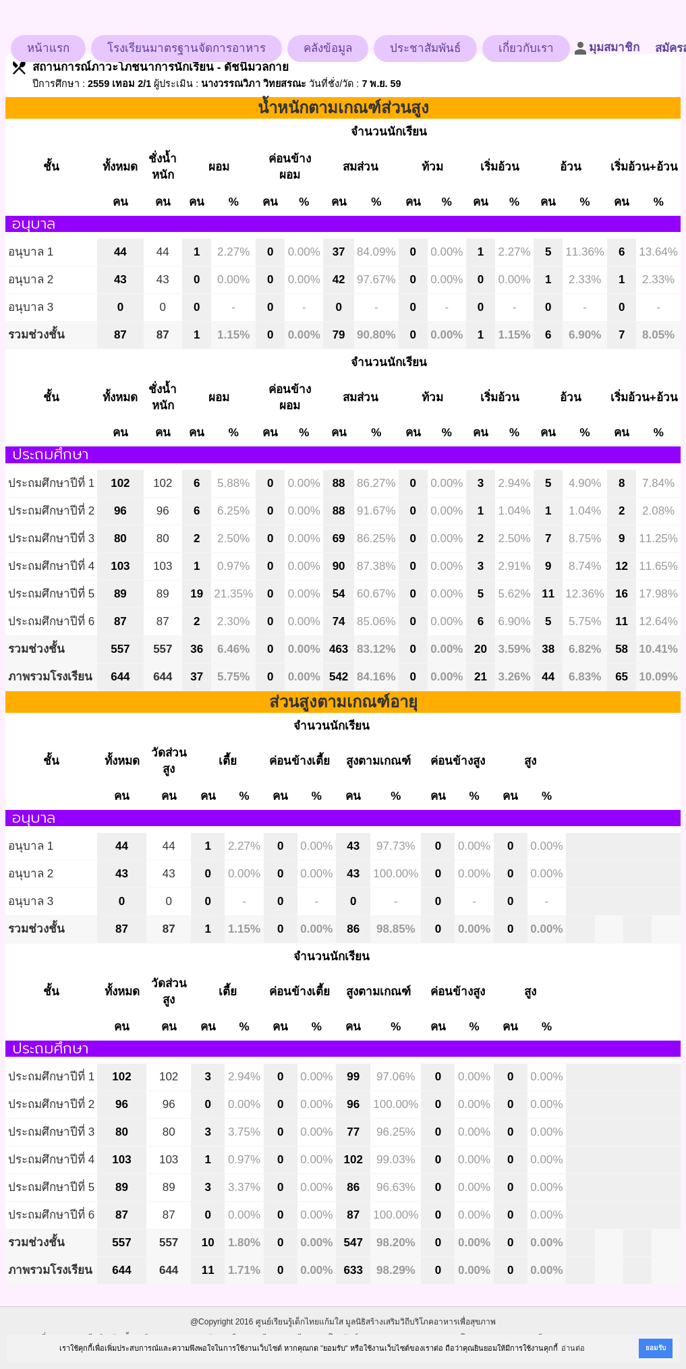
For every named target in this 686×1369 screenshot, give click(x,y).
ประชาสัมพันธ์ (425, 48)
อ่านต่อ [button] (573, 1348)
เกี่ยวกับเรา (526, 48)
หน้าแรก (48, 48)
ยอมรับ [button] (656, 1347)
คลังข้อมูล (328, 48)
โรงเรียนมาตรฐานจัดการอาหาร (186, 48)
